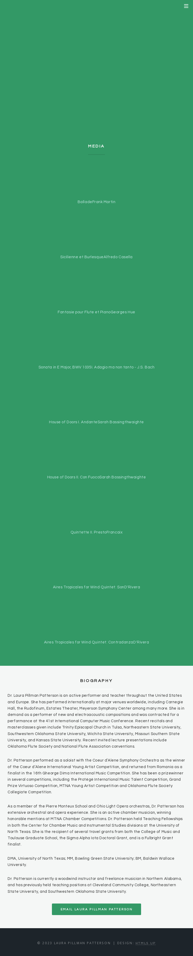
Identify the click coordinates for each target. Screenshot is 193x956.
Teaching (96, 96)
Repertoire (96, 79)
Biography (96, 63)
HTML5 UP (146, 943)
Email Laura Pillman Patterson (97, 909)
